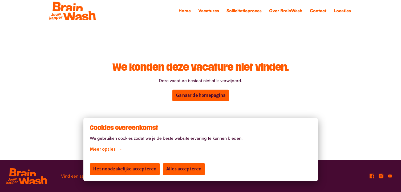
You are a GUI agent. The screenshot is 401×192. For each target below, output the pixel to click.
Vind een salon (75, 176)
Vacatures (208, 10)
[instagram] (381, 176)
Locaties (342, 10)
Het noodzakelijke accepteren (124, 168)
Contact (318, 10)
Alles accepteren (183, 168)
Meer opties (106, 149)
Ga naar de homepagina (200, 95)
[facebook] (371, 176)
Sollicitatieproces (244, 10)
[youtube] (390, 176)
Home (185, 10)
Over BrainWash (285, 10)
